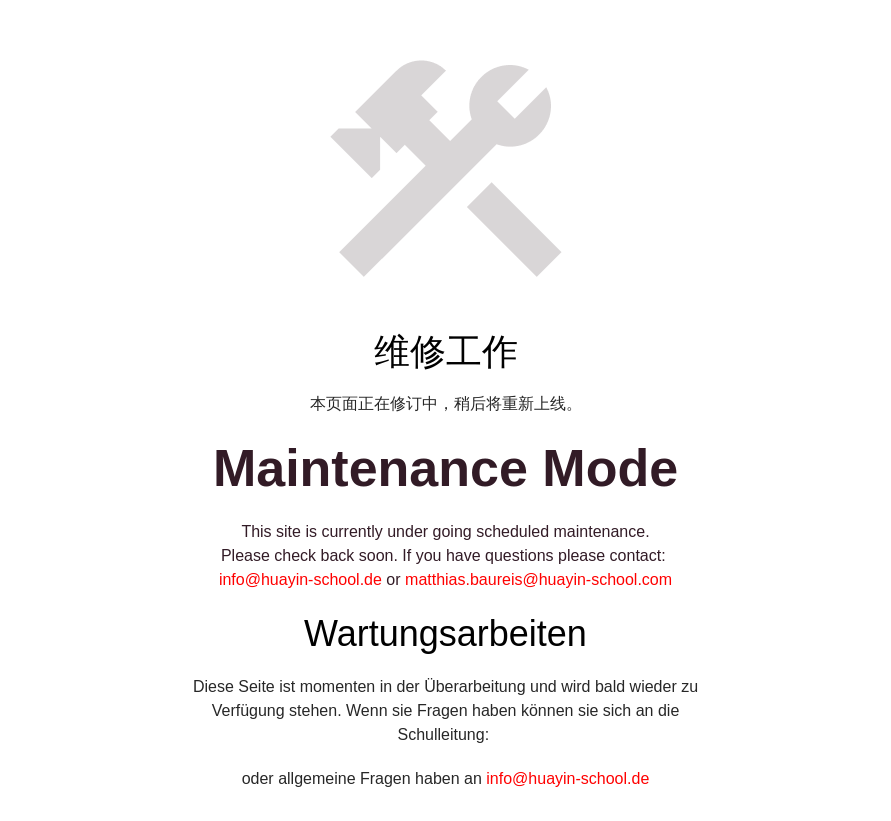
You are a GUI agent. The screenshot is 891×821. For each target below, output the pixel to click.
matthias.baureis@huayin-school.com (538, 579)
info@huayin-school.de (300, 579)
